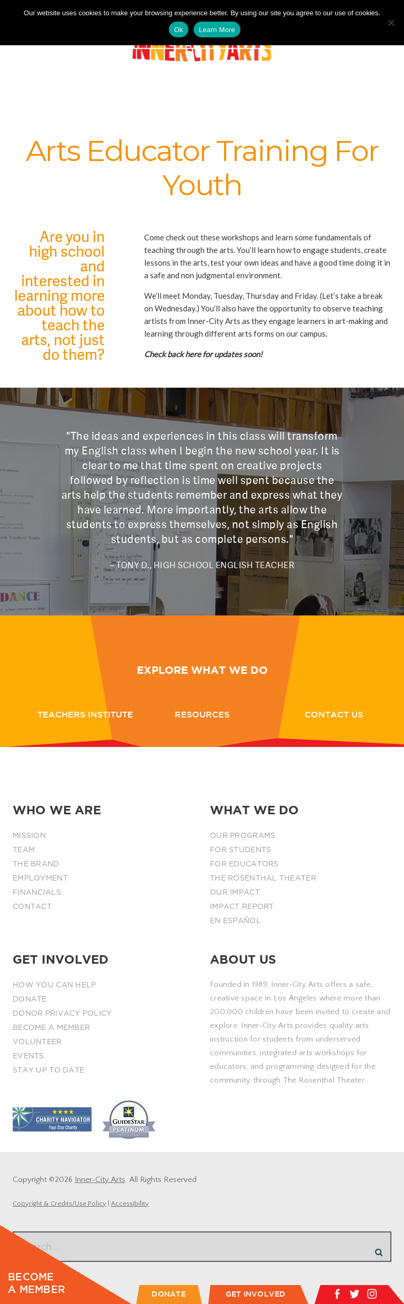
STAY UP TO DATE (48, 1070)
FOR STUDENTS (240, 849)
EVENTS (28, 1056)
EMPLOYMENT (40, 878)
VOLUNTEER (37, 1041)
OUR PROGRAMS (242, 835)
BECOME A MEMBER (51, 1027)
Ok (178, 30)
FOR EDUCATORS (244, 864)
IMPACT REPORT (242, 906)
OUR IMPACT (235, 892)
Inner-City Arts (100, 1179)
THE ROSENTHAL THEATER (263, 878)
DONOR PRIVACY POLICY (62, 1013)
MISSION (29, 835)
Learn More (217, 30)
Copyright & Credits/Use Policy (59, 1203)
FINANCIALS (37, 892)
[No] (391, 22)
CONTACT (32, 906)
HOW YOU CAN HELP (54, 984)
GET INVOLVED (256, 1294)
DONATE (30, 999)
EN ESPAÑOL (235, 920)
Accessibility (130, 1203)
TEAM (24, 849)
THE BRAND (36, 864)
